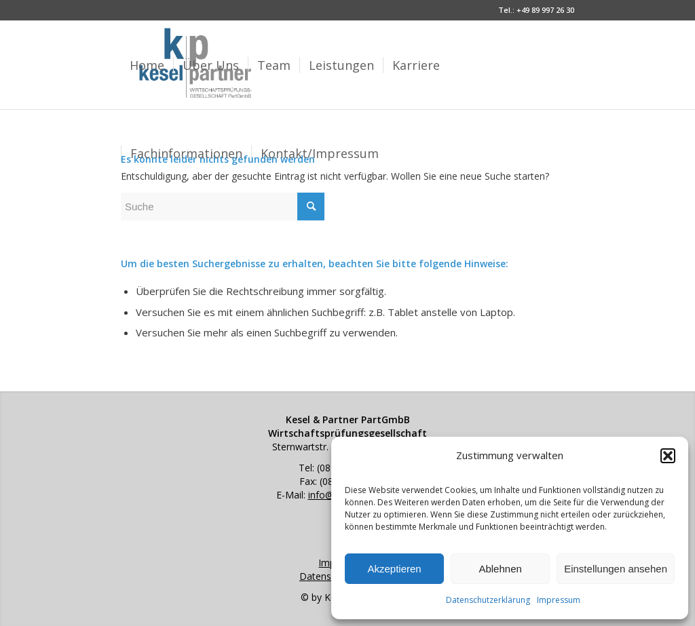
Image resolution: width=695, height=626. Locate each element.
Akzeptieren (394, 568)
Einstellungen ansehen (615, 568)
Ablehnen (499, 568)
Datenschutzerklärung (488, 600)
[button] (668, 456)
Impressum (558, 600)
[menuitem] (147, 65)
